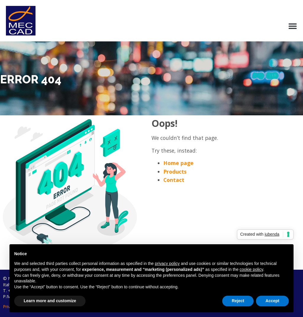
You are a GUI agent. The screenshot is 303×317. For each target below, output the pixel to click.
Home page (178, 162)
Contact (173, 179)
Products (174, 171)
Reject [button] (238, 300)
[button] (292, 26)
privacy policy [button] (167, 263)
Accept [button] (272, 300)
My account (265, 14)
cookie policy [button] (251, 269)
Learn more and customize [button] (50, 300)
